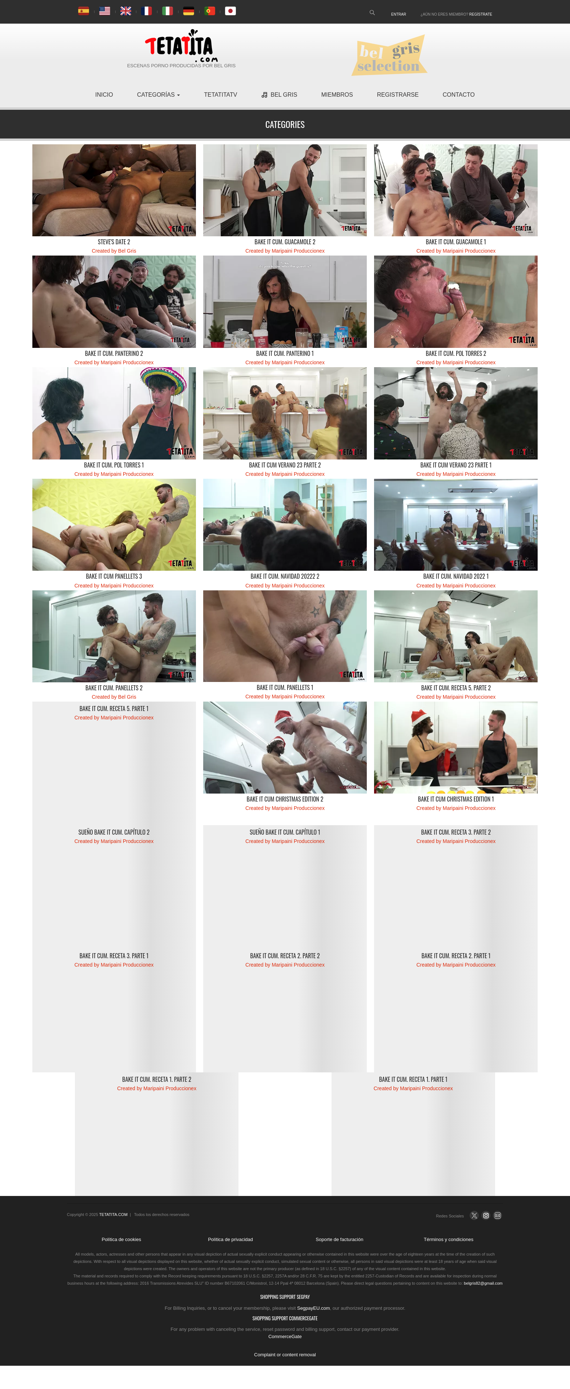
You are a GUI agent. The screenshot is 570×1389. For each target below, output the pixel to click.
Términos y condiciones (449, 1239)
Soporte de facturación (340, 1239)
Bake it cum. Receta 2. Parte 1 (455, 955)
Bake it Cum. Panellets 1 (285, 687)
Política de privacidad (230, 1239)
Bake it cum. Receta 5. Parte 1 (114, 708)
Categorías (158, 95)
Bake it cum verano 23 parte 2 (285, 465)
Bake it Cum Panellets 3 (114, 576)
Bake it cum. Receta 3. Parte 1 (114, 955)
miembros (337, 95)
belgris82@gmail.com (483, 1283)
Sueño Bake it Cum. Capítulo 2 (114, 832)
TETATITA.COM (113, 1214)
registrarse (398, 95)
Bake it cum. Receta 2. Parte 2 (285, 955)
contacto (459, 95)
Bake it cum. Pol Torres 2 (456, 353)
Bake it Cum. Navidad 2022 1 (456, 576)
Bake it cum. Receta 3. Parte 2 (456, 832)
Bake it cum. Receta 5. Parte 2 (456, 687)
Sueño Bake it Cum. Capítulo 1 (285, 832)
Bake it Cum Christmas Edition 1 (456, 799)
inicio (104, 95)
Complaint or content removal (285, 1354)
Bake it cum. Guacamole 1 (456, 241)
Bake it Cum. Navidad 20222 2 (284, 576)
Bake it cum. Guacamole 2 (284, 241)
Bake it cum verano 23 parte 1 (455, 465)
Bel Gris (279, 95)
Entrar (398, 14)
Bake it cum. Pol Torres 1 (114, 465)
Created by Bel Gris (114, 251)
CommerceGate (285, 1336)
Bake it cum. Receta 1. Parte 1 (413, 1079)
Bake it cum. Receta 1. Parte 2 (156, 1079)
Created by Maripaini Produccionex (285, 251)
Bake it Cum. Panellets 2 (113, 687)
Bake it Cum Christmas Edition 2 (285, 799)
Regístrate (480, 14)
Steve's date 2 (114, 241)
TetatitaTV (220, 95)
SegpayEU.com (313, 1308)
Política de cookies (121, 1239)
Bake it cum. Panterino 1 (285, 353)
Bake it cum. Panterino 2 (114, 353)
